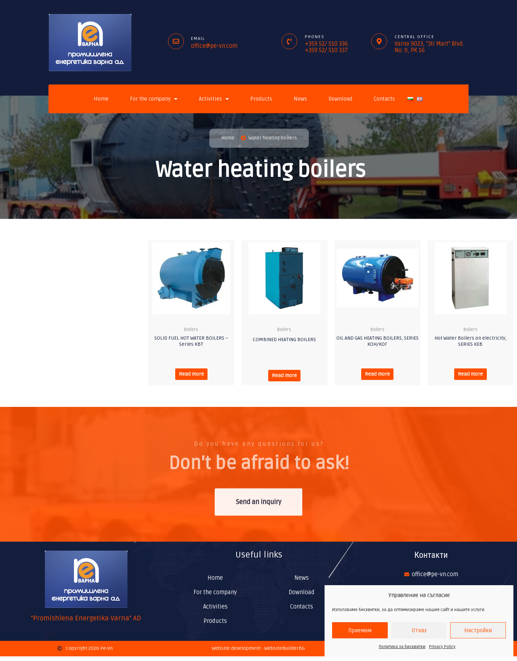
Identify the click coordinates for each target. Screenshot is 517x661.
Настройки (478, 630)
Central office (414, 37)
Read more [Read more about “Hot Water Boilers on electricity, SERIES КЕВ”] (470, 376)
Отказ (419, 630)
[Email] (176, 41)
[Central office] (379, 41)
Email (198, 38)
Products (261, 99)
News (300, 99)
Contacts (384, 99)
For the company (153, 99)
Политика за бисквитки (402, 646)
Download (340, 99)
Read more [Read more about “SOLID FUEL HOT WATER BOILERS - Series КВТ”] (191, 376)
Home (101, 99)
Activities (214, 99)
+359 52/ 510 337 (326, 50)
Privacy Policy (442, 646)
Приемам (360, 630)
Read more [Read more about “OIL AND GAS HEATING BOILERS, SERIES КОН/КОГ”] (377, 376)
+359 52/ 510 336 (326, 43)
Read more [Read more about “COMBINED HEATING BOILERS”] (284, 378)
